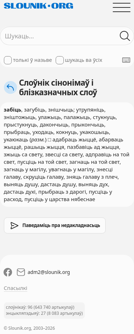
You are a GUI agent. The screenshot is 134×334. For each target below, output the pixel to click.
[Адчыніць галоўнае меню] (121, 7)
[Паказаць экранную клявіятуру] (126, 60)
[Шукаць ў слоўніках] (125, 36)
